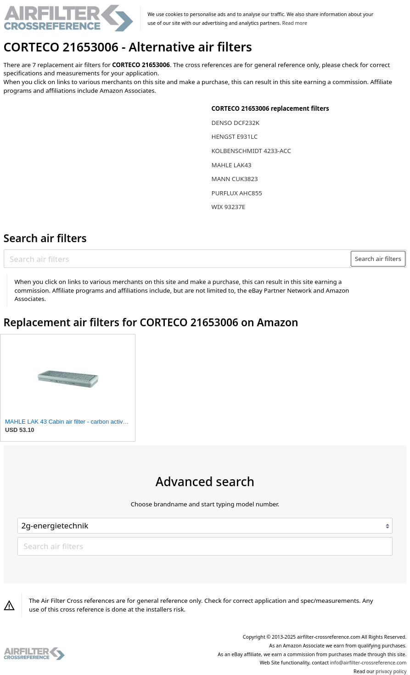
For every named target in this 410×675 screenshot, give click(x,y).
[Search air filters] (178, 259)
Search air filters (378, 259)
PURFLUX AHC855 (237, 193)
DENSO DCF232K (235, 123)
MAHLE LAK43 (232, 165)
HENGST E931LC (235, 136)
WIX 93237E (229, 207)
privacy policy (391, 671)
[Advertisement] (79, 161)
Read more (294, 23)
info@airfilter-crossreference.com (368, 662)
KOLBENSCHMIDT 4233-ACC (251, 151)
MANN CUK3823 (235, 179)
